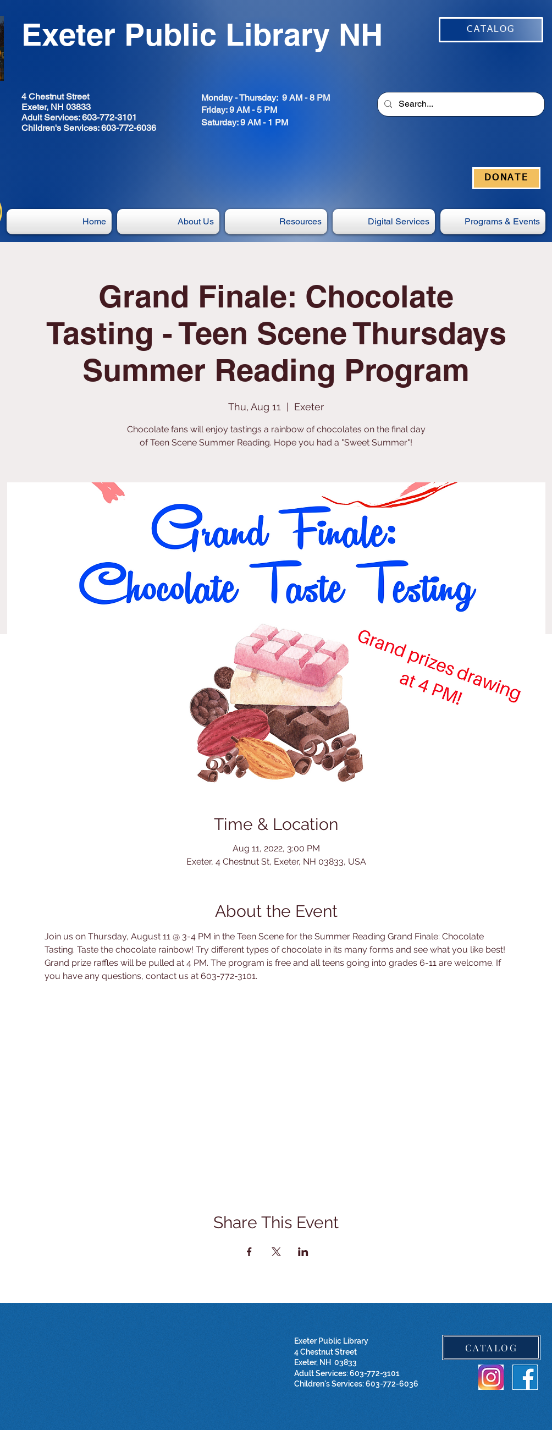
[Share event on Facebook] (249, 1251)
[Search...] (460, 104)
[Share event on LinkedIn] (303, 1251)
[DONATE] (506, 178)
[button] (384, 221)
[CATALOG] (491, 29)
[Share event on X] (276, 1251)
